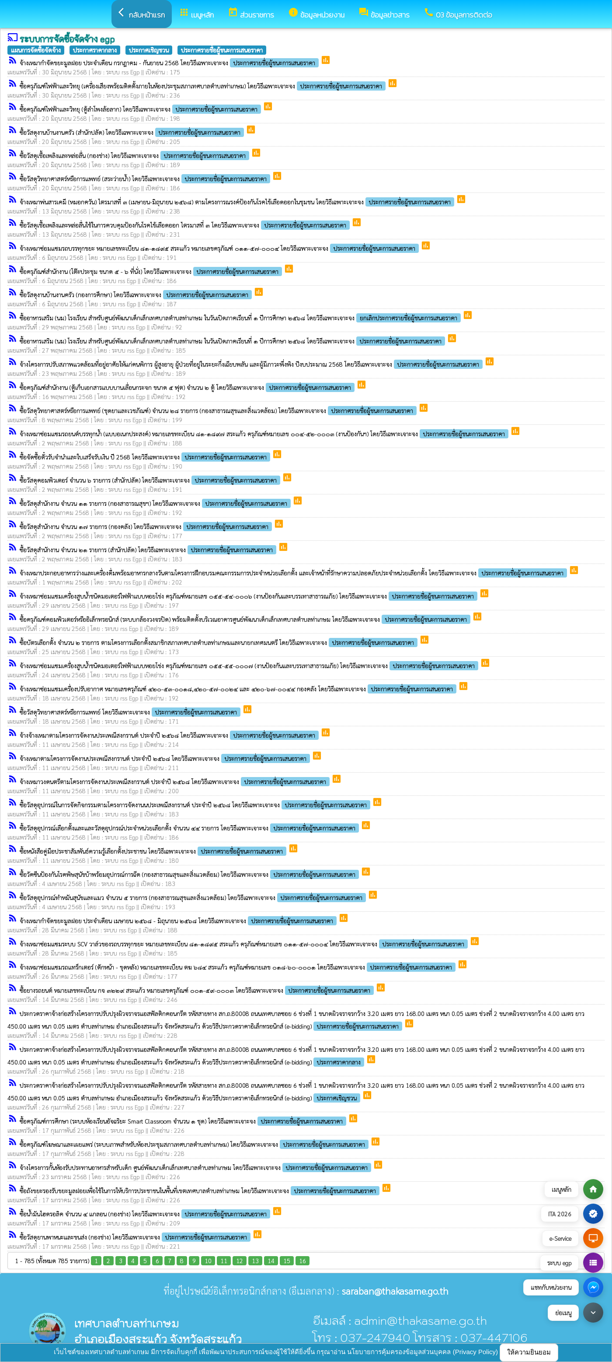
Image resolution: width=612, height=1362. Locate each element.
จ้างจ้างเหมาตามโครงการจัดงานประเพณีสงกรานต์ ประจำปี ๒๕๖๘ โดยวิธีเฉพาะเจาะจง (170, 735)
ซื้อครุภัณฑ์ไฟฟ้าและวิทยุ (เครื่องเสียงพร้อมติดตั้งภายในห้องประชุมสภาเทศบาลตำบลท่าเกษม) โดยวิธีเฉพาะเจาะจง (203, 86)
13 (255, 1260)
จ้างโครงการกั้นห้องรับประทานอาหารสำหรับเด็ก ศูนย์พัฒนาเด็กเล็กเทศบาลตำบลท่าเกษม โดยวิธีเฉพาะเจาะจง (196, 1167)
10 (208, 1260)
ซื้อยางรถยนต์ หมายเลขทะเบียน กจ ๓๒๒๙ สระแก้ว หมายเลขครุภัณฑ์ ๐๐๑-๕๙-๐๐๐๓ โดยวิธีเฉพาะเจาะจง (198, 990)
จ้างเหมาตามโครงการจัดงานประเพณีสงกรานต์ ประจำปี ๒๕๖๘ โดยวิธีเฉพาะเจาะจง (166, 758)
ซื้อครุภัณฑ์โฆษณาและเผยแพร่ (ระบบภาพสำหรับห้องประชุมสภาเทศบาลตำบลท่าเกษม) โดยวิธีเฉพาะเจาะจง (195, 1144)
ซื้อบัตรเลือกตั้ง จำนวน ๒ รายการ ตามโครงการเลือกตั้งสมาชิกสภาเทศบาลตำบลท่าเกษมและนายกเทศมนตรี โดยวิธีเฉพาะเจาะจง (219, 642)
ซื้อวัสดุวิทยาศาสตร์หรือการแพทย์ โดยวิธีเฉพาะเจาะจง (131, 712)
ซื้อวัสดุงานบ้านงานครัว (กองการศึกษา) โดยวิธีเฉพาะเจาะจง (137, 294)
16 (302, 1260)
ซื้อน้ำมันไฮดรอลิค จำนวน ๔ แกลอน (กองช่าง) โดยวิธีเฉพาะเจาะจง (146, 1214)
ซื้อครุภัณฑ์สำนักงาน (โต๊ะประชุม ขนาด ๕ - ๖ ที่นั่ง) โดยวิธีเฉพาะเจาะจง (152, 271)
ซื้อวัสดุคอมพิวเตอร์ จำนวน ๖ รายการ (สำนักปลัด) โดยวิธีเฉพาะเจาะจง (151, 480)
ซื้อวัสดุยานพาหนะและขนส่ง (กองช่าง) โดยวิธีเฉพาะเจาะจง (136, 1237)
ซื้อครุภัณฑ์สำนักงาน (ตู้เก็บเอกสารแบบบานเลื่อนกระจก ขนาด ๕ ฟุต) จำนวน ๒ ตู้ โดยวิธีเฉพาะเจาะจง (188, 387)
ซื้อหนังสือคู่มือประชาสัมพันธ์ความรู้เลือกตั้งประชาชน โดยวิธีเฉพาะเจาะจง (154, 851)
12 (239, 1260)
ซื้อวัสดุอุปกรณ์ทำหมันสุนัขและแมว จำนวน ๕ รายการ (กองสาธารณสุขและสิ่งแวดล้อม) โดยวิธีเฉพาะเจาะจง (194, 897)
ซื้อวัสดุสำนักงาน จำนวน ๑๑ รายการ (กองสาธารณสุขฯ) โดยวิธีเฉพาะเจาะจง (156, 503)
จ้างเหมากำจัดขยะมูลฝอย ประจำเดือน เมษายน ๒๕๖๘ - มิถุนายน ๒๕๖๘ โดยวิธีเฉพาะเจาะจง (179, 920)
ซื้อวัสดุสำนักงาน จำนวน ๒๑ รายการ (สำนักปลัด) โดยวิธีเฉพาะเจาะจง (149, 549)
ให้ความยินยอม (529, 1352)
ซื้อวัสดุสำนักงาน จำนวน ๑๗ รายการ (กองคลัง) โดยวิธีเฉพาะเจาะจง (147, 526)
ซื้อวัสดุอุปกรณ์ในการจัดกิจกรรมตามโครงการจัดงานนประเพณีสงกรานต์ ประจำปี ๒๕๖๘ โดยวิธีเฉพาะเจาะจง (196, 805)
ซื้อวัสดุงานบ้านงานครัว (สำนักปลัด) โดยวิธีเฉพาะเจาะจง (133, 132)
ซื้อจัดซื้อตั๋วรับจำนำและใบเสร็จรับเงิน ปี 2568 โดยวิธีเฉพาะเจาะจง (146, 457)
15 (286, 1260)
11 (223, 1260)
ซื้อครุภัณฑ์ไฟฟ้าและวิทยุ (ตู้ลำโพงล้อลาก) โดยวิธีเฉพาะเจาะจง (141, 109)
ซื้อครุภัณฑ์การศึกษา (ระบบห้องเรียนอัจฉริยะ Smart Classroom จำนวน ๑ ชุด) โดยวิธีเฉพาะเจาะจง (184, 1121)
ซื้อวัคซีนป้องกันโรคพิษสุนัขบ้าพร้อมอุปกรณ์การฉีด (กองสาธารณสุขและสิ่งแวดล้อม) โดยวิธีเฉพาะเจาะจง (190, 874)
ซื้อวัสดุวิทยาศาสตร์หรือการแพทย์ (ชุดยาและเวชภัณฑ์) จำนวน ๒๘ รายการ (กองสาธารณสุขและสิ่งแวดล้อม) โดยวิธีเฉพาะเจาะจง (219, 410)
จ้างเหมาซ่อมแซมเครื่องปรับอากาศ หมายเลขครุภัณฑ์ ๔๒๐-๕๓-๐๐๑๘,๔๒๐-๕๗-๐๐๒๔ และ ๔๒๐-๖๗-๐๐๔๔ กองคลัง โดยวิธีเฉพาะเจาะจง (239, 689)
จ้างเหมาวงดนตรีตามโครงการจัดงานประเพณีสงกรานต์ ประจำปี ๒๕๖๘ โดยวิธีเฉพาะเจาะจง (175, 781)
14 (271, 1260)
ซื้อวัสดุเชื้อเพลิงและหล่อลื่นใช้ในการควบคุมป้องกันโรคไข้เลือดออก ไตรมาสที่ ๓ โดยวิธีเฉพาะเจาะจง (185, 225)
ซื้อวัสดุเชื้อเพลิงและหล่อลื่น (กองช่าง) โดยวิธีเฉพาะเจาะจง (135, 155)
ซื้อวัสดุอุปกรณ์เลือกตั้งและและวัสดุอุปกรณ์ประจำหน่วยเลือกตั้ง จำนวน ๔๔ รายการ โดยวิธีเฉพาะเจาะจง (190, 828)
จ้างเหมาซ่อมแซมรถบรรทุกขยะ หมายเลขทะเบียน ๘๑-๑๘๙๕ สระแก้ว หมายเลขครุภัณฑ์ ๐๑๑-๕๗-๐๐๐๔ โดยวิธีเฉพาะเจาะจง (220, 248)
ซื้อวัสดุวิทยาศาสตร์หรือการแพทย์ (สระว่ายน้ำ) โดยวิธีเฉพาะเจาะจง (146, 178)
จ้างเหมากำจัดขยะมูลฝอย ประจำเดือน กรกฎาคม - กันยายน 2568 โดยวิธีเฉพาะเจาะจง (170, 63)
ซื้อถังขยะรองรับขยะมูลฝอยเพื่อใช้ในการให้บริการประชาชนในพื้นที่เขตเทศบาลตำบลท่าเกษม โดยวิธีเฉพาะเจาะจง (200, 1190)
